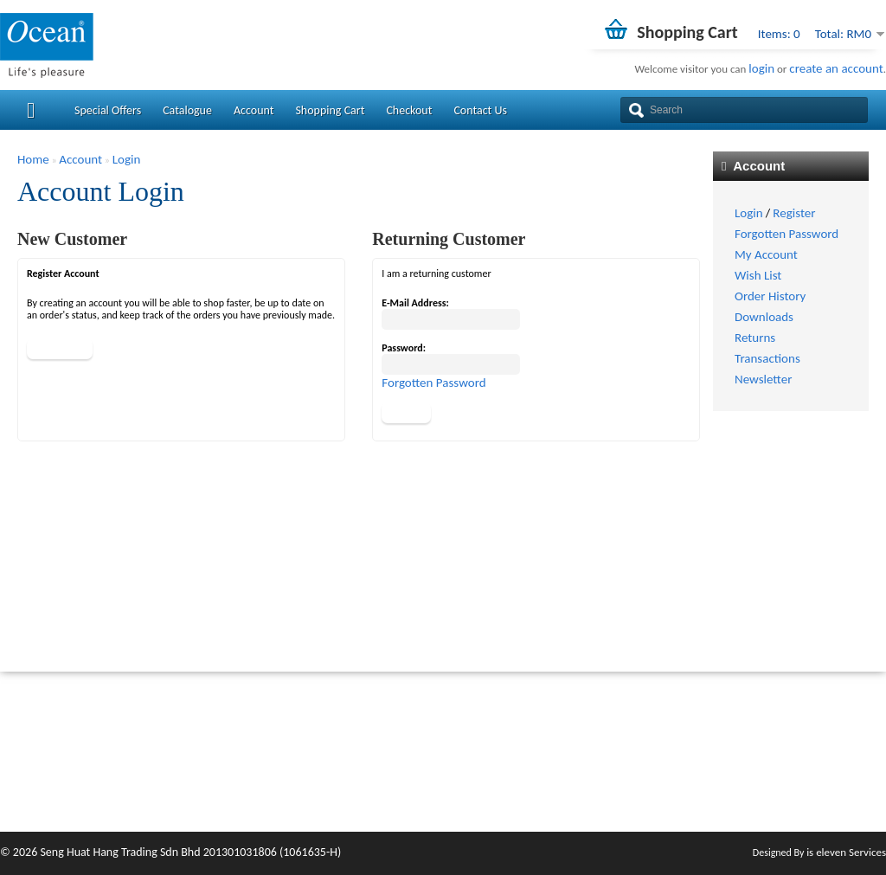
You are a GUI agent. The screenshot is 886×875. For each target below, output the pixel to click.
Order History (770, 296)
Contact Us (480, 110)
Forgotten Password (786, 233)
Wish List (758, 275)
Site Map (620, 767)
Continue (59, 349)
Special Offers (107, 110)
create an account (836, 68)
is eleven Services (846, 852)
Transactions (767, 358)
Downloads (764, 317)
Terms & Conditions (496, 786)
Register (794, 213)
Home (33, 159)
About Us (469, 731)
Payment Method (490, 767)
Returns (755, 337)
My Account (766, 254)
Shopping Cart (329, 110)
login (761, 68)
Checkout (409, 110)
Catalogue (187, 110)
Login (749, 213)
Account (253, 110)
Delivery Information (499, 749)
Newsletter (763, 379)
